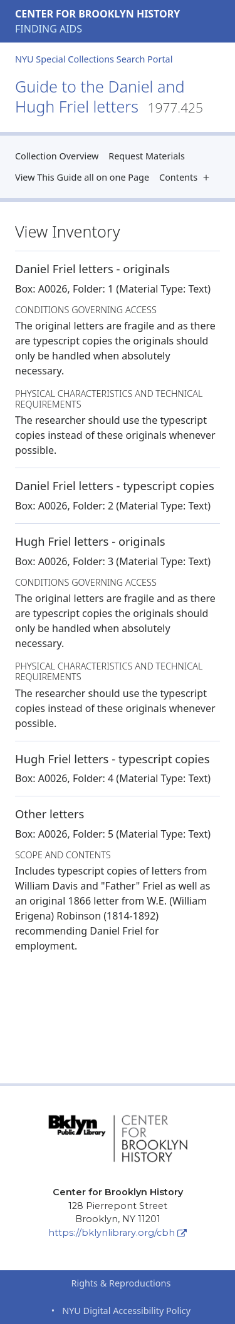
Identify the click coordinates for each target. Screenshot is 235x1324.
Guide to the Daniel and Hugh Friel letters (109, 97)
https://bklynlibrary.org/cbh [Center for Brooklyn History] (117, 1232)
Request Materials (146, 156)
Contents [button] (187, 177)
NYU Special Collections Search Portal (93, 59)
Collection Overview (56, 156)
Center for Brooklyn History (97, 14)
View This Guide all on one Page (82, 177)
